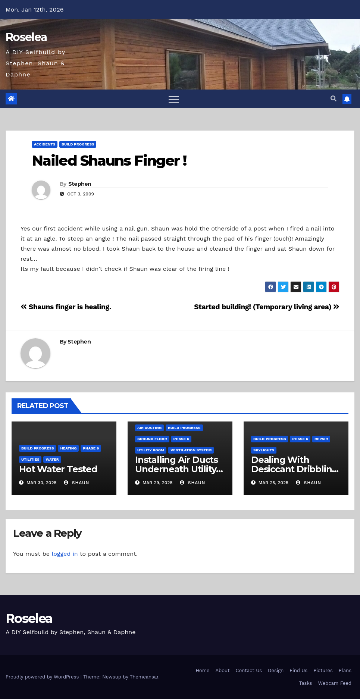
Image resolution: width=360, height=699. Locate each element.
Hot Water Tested (58, 469)
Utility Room (150, 450)
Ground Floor (152, 439)
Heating (68, 448)
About (223, 670)
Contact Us (249, 670)
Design (276, 670)
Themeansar (144, 677)
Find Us (298, 670)
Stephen (79, 184)
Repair (321, 439)
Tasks (305, 683)
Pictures (323, 670)
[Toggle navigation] (174, 99)
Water (52, 459)
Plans (345, 670)
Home (202, 670)
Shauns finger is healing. (66, 307)
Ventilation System (191, 450)
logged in (64, 553)
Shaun (76, 482)
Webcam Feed (334, 683)
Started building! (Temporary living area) (266, 307)
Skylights (263, 450)
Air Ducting (149, 428)
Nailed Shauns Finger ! (109, 160)
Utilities (30, 459)
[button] (333, 98)
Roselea (26, 37)
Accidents (44, 144)
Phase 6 (91, 448)
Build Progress (78, 144)
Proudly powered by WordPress (43, 677)
